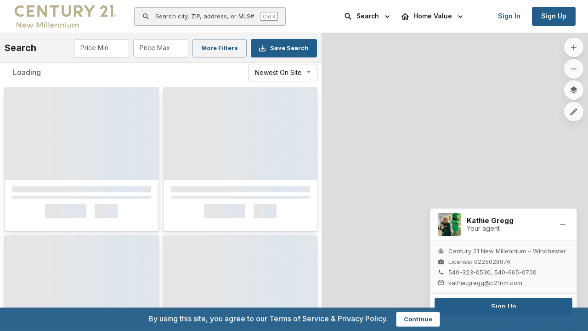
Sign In (509, 16)
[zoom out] (573, 69)
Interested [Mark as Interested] (64, 235)
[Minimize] (562, 224)
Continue (418, 319)
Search (368, 16)
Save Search (283, 48)
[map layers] (573, 90)
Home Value (433, 16)
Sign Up (553, 16)
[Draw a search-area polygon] (573, 111)
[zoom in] (573, 47)
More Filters (219, 47)
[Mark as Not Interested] (140, 235)
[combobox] (101, 48)
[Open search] (210, 16)
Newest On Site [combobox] (278, 72)
